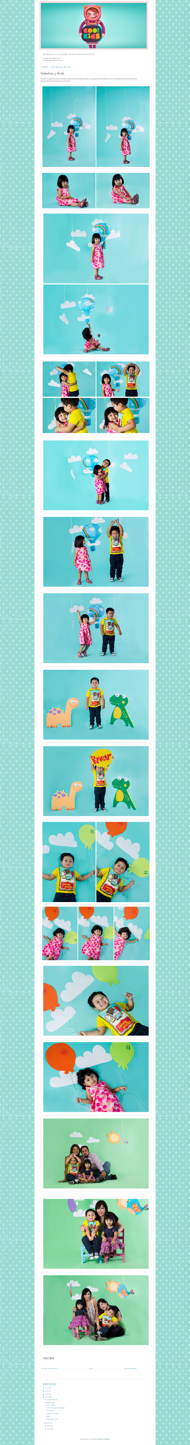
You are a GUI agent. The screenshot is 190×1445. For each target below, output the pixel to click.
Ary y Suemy (51, 1405)
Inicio (91, 1368)
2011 (46, 1397)
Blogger (107, 1439)
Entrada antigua (131, 1368)
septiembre (51, 1400)
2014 (47, 1388)
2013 (47, 1391)
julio (48, 1423)
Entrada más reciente (49, 1368)
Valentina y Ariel (52, 1413)
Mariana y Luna (52, 1419)
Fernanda (50, 1411)
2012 (47, 1394)
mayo (49, 1429)
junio (49, 1426)
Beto (48, 1416)
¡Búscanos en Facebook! (56, 1408)
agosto (49, 1402)
